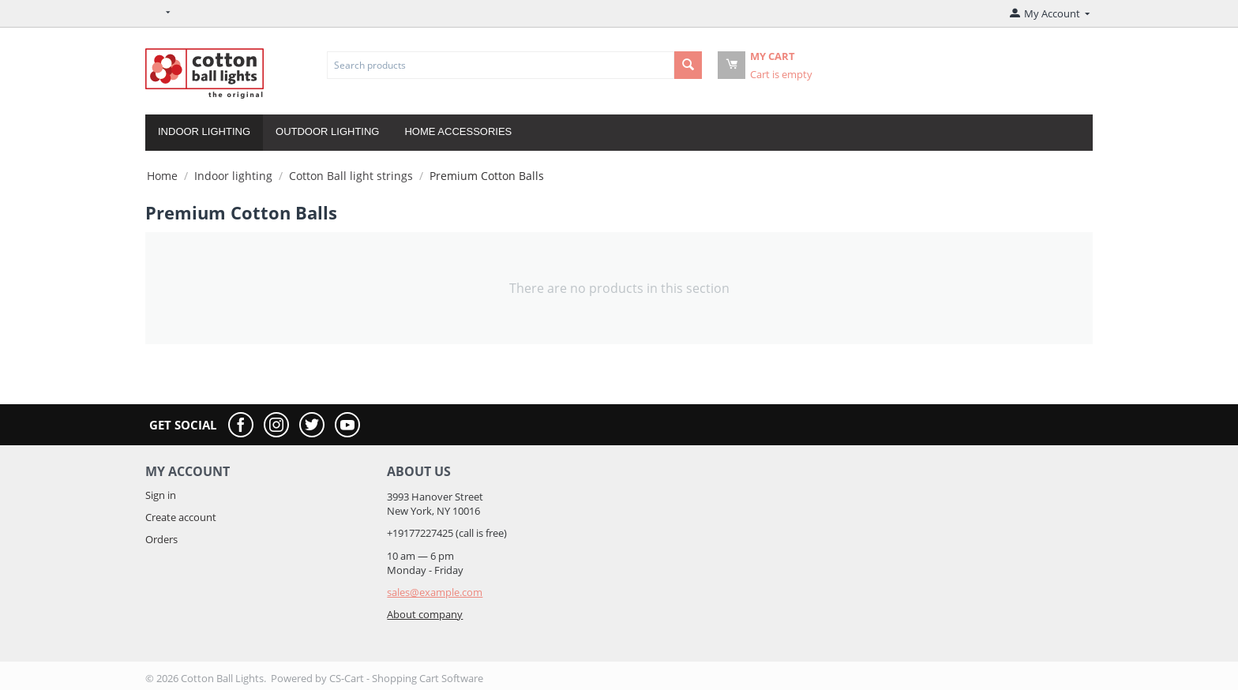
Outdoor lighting (327, 131)
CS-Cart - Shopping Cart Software (406, 678)
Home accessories (458, 131)
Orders (161, 539)
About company (425, 614)
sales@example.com (434, 592)
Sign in (160, 495)
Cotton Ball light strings (351, 175)
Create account (180, 517)
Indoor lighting (204, 131)
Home (162, 175)
